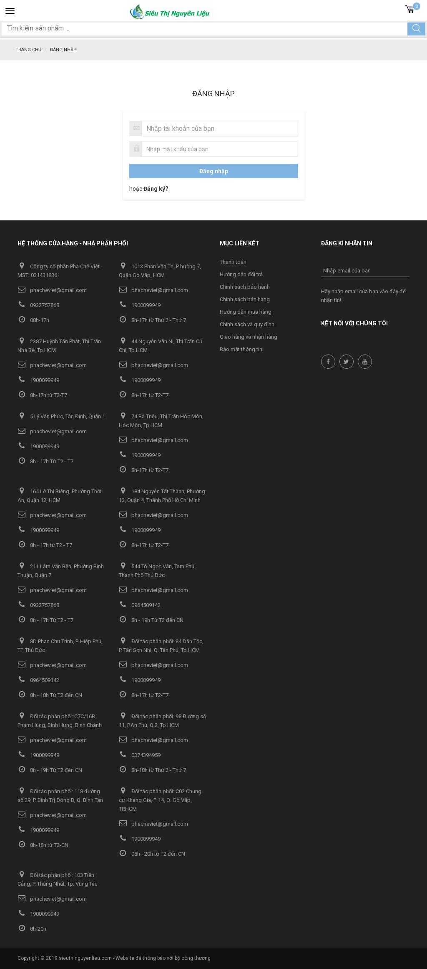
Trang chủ (28, 49)
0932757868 (38, 305)
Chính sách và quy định (247, 324)
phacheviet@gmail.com (52, 290)
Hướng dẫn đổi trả (241, 274)
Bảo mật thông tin (241, 349)
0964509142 (140, 605)
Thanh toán (233, 262)
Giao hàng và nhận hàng (248, 337)
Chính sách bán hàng (245, 299)
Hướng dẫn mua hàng (245, 312)
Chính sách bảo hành (245, 287)
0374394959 (140, 755)
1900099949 (140, 305)
